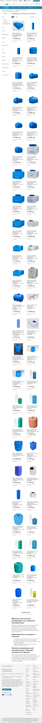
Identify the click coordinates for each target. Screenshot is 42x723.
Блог (27, 673)
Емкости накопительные (28, 693)
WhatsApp (8, 0)
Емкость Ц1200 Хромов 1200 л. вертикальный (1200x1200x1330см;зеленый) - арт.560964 (18, 576)
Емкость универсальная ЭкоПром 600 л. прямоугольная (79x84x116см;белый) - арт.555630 (32, 306)
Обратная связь (36, 0)
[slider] (3, 24)
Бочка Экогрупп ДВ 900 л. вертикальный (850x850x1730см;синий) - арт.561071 (32, 553)
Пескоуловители (36, 681)
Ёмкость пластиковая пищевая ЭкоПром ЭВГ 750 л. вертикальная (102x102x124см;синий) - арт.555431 (32, 358)
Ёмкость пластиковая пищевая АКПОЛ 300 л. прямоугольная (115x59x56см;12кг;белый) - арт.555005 (32, 208)
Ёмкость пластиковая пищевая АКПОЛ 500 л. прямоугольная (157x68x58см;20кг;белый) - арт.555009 (32, 257)
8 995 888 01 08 (7, 671)
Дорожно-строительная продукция (35, 701)
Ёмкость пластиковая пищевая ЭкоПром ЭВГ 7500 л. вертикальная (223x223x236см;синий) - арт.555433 (18, 383)
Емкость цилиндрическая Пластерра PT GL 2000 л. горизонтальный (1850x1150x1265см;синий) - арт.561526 (17, 133)
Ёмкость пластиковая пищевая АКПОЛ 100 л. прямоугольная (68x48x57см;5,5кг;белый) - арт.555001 (32, 158)
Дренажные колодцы (35, 687)
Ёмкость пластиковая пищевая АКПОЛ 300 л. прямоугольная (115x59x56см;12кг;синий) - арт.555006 (17, 232)
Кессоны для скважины (35, 684)
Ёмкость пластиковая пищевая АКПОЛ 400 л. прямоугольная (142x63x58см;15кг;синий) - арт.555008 (17, 257)
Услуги (34, 707)
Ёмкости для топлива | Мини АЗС (28, 706)
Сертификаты (30, 7)
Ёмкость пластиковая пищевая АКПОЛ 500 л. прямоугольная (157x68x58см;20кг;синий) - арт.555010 (18, 282)
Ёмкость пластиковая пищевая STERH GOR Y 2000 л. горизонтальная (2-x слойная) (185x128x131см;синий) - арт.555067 (18, 307)
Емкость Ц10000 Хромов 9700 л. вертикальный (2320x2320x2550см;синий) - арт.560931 (18, 455)
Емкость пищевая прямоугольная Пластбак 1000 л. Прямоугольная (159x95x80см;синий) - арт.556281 (17, 35)
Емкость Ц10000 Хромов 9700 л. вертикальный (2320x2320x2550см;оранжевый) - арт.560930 (33, 431)
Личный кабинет (36, 667)
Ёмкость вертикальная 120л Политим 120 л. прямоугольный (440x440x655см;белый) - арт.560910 (32, 455)
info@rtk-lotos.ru (27, 0)
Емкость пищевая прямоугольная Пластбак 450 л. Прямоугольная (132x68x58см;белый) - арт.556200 (33, 332)
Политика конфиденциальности (37, 674)
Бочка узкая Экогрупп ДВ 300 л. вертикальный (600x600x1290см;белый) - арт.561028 (32, 382)
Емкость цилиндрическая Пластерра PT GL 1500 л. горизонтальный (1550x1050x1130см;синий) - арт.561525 (32, 109)
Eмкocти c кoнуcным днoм (29, 696)
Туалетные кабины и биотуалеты (36, 696)
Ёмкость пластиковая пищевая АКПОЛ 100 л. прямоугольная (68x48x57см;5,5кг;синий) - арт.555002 (17, 183)
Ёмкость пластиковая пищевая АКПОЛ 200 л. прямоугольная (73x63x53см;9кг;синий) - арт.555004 (17, 208)
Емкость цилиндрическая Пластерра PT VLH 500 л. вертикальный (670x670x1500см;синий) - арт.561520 (17, 59)
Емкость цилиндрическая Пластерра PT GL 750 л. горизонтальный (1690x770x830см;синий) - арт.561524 (17, 109)
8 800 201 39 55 (7, 669)
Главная (3, 10)
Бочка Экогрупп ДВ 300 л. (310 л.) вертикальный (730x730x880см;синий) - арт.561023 (32, 528)
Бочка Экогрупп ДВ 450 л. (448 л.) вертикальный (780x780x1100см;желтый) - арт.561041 (17, 407)
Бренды (34, 709)
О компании (13, 7)
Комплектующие (36, 706)
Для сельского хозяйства (28, 699)
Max (20, 0)
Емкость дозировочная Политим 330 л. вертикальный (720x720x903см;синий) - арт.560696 (17, 601)
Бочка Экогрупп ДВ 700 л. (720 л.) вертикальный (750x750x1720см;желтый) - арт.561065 (18, 553)
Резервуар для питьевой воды (21, 10)
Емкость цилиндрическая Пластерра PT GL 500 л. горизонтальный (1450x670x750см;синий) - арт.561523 (32, 84)
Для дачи (34, 698)
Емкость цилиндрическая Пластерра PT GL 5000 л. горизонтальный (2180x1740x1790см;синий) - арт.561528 (18, 158)
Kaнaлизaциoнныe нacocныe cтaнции (36, 690)
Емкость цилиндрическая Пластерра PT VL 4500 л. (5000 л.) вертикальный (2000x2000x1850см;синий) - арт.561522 (18, 84)
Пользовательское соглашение (36, 677)
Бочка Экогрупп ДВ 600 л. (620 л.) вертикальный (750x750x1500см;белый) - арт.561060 (32, 407)
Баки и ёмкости (10, 10)
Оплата (24, 7)
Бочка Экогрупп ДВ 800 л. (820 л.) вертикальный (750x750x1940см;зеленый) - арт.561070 (18, 431)
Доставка (19, 7)
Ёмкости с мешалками (28, 710)
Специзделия (35, 704)
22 (28, 614)
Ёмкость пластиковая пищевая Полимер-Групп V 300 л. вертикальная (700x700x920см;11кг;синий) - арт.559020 (18, 358)
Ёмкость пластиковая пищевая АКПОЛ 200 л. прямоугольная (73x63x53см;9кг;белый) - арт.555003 (32, 183)
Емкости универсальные (28, 682)
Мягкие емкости (29, 712)
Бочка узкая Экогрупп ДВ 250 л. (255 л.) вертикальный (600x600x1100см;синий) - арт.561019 (33, 601)
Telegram (15, 0)
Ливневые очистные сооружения (28, 702)
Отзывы (34, 669)
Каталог (5, 7)
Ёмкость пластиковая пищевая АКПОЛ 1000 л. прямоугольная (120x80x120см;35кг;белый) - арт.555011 (32, 282)
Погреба (27, 690)
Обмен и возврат (27, 676)
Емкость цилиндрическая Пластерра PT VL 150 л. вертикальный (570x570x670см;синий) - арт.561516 (32, 576)
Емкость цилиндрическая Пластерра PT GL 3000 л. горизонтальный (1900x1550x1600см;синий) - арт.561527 (32, 133)
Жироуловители (29, 714)
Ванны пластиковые (35, 693)
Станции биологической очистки (28, 685)
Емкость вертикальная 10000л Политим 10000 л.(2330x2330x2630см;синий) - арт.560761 (18, 479)
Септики (27, 688)
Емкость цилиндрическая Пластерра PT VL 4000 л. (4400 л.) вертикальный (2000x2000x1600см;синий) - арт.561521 (32, 59)
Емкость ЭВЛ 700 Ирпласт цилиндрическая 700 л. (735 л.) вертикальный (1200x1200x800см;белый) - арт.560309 (32, 503)
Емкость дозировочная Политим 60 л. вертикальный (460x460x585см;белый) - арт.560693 (33, 479)
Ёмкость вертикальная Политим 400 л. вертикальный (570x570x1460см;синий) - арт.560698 (17, 503)
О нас (27, 667)
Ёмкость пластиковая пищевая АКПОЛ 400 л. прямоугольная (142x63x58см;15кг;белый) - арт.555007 (32, 232)
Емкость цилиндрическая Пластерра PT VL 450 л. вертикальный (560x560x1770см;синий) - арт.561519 (32, 35)
